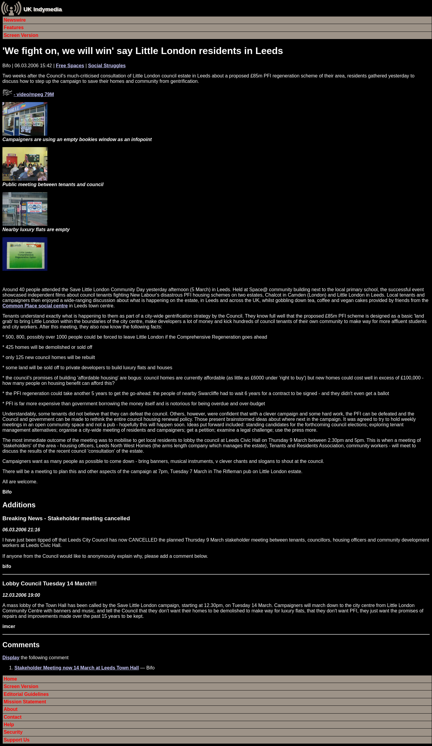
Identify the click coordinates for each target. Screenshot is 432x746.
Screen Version (21, 35)
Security (13, 732)
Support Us (16, 739)
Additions (19, 505)
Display (11, 657)
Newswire (15, 20)
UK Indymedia (42, 9)
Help (9, 724)
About (10, 709)
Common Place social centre (35, 305)
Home (10, 678)
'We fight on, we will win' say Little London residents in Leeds (142, 50)
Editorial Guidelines (26, 694)
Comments (21, 645)
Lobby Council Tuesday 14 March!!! (49, 583)
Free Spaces (70, 65)
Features (14, 27)
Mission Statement (25, 701)
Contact (13, 717)
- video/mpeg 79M (34, 94)
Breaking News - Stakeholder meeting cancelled (66, 518)
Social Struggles (107, 65)
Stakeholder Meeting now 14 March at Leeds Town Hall (76, 667)
